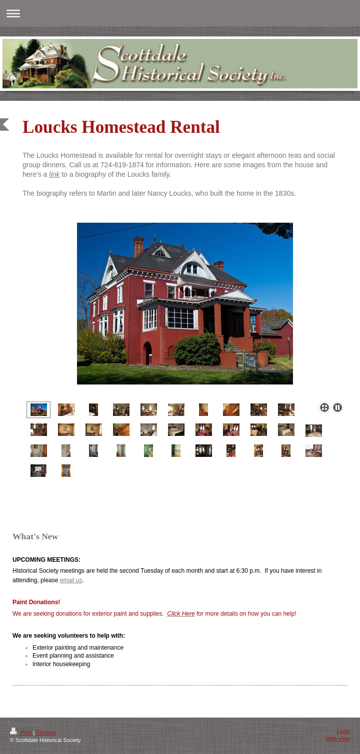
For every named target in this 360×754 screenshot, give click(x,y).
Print (21, 733)
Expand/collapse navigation (180, 13)
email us (71, 580)
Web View (338, 739)
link (54, 174)
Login (343, 731)
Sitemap (46, 733)
